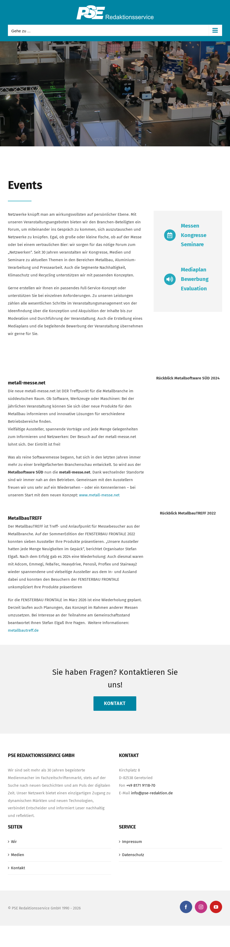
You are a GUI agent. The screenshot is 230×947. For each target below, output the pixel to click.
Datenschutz (133, 854)
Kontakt (18, 868)
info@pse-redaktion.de (152, 793)
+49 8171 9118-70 (140, 785)
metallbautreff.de (23, 630)
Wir (14, 841)
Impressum (132, 841)
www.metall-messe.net (99, 495)
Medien (17, 854)
